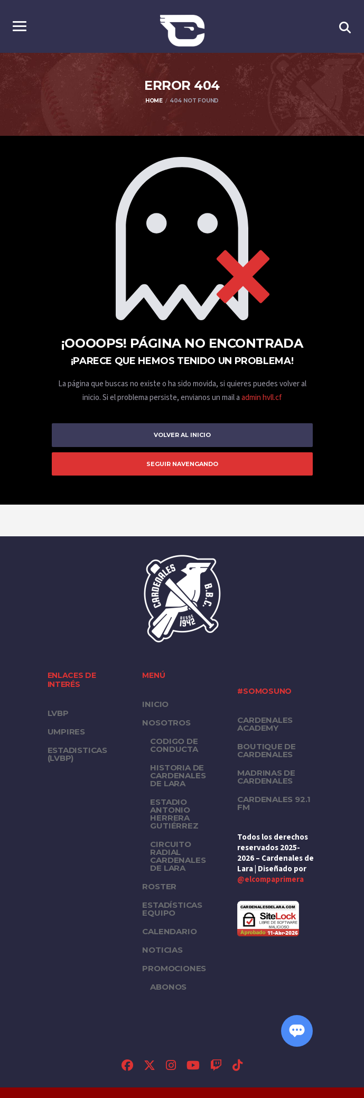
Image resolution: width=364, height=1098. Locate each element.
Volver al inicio (182, 435)
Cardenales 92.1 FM (274, 803)
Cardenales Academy (265, 724)
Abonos (168, 987)
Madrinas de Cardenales (266, 777)
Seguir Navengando (182, 464)
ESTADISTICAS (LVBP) (77, 754)
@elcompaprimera (270, 879)
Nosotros (166, 723)
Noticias (162, 950)
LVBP (58, 713)
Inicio (155, 704)
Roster (159, 886)
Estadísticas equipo (172, 909)
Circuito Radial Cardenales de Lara (178, 856)
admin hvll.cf (261, 397)
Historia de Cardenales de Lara (178, 775)
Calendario (169, 931)
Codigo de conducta (174, 745)
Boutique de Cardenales (266, 750)
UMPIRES (66, 732)
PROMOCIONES (174, 968)
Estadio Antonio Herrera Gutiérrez (174, 814)
